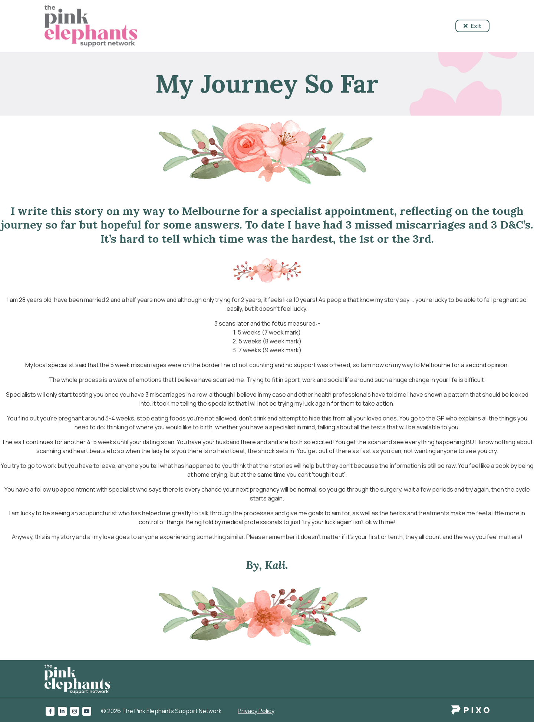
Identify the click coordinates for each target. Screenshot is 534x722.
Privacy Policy (256, 711)
